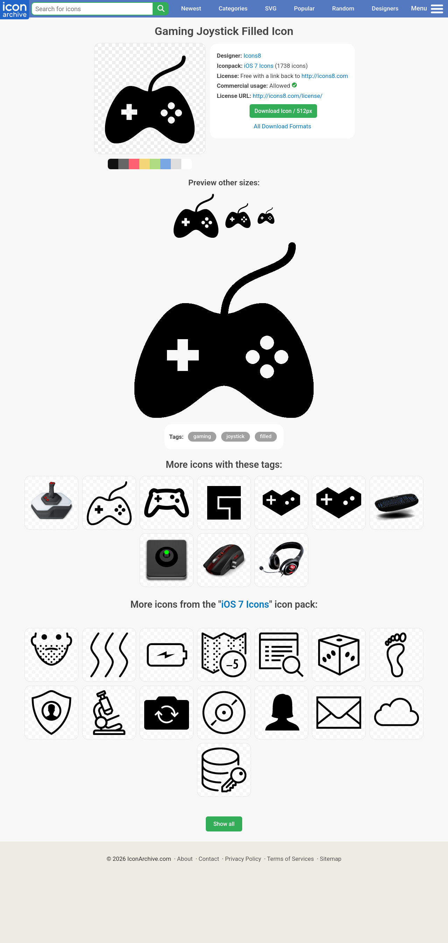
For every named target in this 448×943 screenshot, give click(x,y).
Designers (385, 8)
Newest (191, 8)
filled (266, 436)
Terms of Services (290, 858)
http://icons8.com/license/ (288, 95)
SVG (270, 8)
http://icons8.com (324, 75)
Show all (224, 824)
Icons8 (252, 55)
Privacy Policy (243, 858)
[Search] (161, 8)
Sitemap (331, 858)
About (185, 858)
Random (343, 8)
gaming (202, 436)
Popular (304, 8)
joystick (235, 436)
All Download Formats (283, 126)
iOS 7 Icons (258, 65)
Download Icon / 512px (283, 111)
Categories (233, 8)
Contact (208, 858)
